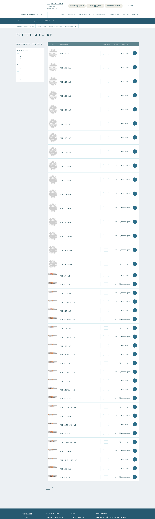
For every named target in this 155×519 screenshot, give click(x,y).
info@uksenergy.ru (52, 6)
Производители (84, 14)
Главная (62, 14)
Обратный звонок (113, 6)
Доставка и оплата (100, 14)
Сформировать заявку (95, 5)
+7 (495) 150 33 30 (55, 4)
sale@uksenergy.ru (52, 8)
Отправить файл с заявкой (77, 5)
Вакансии (125, 14)
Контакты (135, 14)
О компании (72, 14)
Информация (114, 14)
